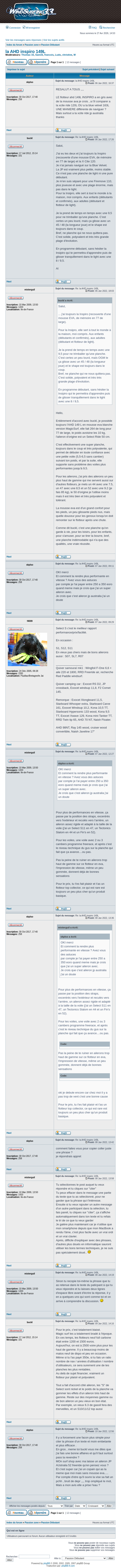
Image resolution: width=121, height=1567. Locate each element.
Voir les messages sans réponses (23, 40)
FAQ (93, 27)
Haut (9, 130)
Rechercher (107, 27)
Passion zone (32, 45)
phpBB (46, 1563)
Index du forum (14, 45)
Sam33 (39, 54)
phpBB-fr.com (68, 1566)
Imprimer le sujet (16, 69)
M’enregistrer (31, 27)
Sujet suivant (107, 69)
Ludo (58, 54)
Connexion (13, 27)
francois (49, 54)
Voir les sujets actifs (53, 40)
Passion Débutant (50, 45)
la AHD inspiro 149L (25, 51)
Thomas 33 (27, 54)
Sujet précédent (91, 69)
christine (67, 54)
